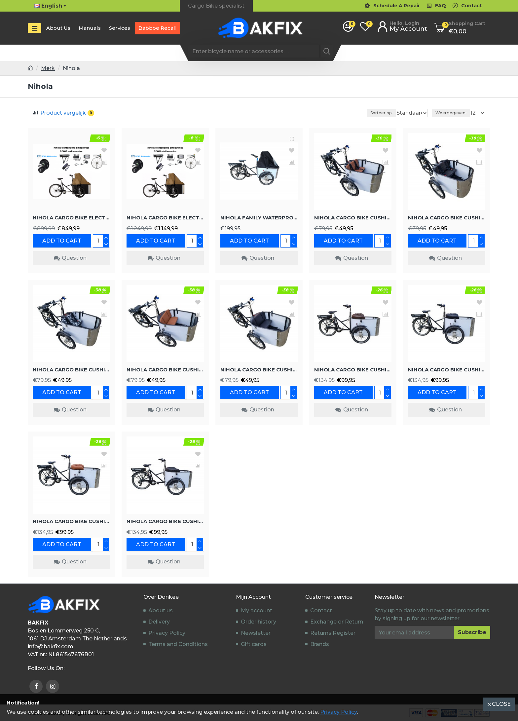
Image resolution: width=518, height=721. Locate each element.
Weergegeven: (452, 112)
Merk (48, 68)
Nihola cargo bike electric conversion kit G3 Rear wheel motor (71, 217)
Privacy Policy (338, 712)
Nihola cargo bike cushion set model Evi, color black (259, 369)
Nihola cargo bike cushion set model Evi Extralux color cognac (71, 521)
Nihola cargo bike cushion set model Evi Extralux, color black (446, 369)
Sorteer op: (366, 112)
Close (501, 704)
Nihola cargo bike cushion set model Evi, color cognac (165, 369)
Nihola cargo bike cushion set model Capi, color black (446, 217)
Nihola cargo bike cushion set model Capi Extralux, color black (165, 521)
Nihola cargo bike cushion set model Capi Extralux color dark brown (352, 369)
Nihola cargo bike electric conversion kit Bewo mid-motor (165, 217)
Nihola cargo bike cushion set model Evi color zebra (71, 369)
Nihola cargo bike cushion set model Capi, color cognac (352, 217)
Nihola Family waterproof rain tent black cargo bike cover (259, 217)
